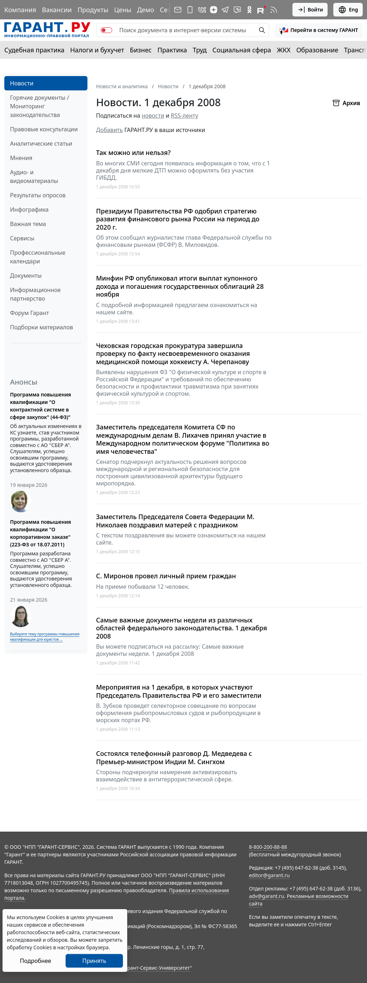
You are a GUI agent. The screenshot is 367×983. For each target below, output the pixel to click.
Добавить (109, 130)
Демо (145, 9)
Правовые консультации (44, 129)
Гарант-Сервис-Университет (156, 967)
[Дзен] (213, 9)
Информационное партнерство (35, 294)
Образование (317, 50)
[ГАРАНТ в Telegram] (225, 9)
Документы (26, 275)
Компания (20, 9)
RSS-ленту (184, 115)
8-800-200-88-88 (268, 846)
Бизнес (141, 50)
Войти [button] (310, 9)
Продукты (92, 9)
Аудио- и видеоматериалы (34, 176)
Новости (21, 83)
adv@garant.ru (266, 896)
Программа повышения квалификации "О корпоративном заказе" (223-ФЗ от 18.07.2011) (40, 533)
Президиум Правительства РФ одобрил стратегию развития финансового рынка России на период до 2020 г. (177, 219)
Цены (122, 9)
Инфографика (29, 209)
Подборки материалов (41, 327)
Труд (200, 50)
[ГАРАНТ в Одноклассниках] (249, 9)
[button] (319, 30)
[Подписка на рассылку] (177, 9)
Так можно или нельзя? (133, 153)
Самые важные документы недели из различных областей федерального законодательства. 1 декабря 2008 (181, 628)
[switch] (106, 30)
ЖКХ (284, 50)
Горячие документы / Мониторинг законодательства (39, 106)
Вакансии (57, 9)
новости (153, 115)
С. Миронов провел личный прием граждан (166, 576)
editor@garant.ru (269, 875)
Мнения (21, 158)
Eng (348, 9)
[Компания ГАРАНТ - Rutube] (261, 9)
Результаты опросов (38, 195)
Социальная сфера (242, 50)
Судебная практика (34, 50)
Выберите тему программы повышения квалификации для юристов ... (44, 636)
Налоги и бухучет (97, 50)
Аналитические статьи (41, 143)
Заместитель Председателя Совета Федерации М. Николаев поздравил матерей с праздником (175, 521)
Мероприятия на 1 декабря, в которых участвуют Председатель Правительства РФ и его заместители (179, 691)
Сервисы (22, 238)
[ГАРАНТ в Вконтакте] (202, 9)
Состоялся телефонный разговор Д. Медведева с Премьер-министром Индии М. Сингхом (174, 757)
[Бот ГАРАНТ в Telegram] (237, 9)
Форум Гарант (29, 313)
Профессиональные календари (37, 257)
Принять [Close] (94, 961)
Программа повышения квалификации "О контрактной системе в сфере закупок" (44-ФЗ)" (40, 405)
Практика (172, 50)
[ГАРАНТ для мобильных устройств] (190, 9)
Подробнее (35, 961)
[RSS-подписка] (274, 9)
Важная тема (28, 224)
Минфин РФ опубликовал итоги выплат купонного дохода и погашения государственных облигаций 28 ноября (180, 286)
